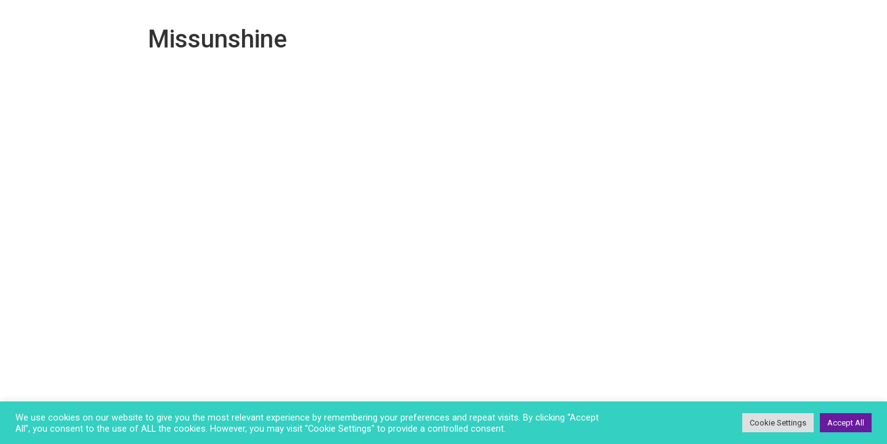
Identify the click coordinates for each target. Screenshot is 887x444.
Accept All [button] (845, 422)
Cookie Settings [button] (778, 422)
